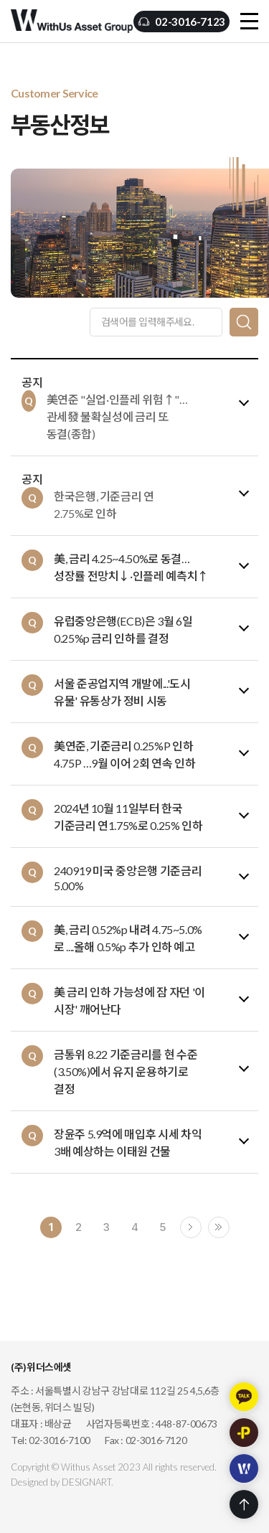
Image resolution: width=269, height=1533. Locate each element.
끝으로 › (219, 1227)
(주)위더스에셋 (72, 21)
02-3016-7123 (190, 21)
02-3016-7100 (59, 1440)
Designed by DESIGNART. (62, 1482)
